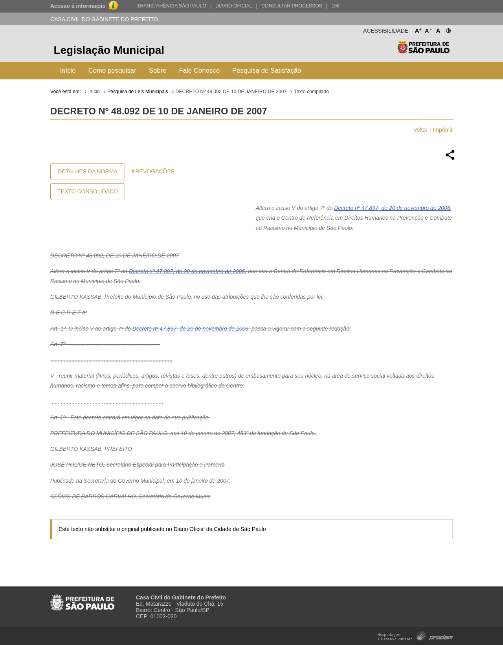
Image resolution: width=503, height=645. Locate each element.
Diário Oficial (233, 6)
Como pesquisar (112, 70)
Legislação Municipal (108, 50)
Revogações (155, 171)
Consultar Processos (291, 6)
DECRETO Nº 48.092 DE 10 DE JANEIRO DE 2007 (231, 91)
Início (67, 70)
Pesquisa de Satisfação (266, 70)
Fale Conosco (199, 70)
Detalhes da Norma (87, 171)
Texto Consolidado (87, 191)
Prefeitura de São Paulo (423, 51)
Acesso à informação (78, 6)
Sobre (158, 70)
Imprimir (443, 130)
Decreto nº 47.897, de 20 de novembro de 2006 (392, 208)
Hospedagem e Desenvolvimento (415, 635)
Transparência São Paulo (171, 6)
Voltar (420, 130)
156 (336, 6)
